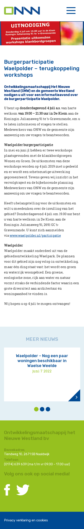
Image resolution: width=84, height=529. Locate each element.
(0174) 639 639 (15, 464)
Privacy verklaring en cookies (26, 520)
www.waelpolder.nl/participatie (35, 235)
